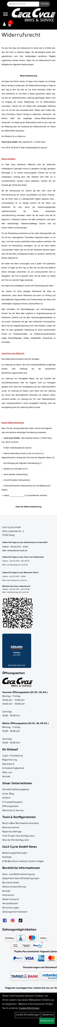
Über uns (7, 772)
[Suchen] (44, 4)
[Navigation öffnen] (5, 15)
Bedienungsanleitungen (14, 853)
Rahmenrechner (10, 828)
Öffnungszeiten (10, 806)
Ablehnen (48, 1015)
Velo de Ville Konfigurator (15, 840)
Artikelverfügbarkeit (13, 768)
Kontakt (6, 777)
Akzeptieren (47, 1021)
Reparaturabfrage (11, 832)
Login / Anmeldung (12, 756)
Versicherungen (10, 908)
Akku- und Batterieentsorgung (18, 874)
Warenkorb (8, 764)
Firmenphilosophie (12, 802)
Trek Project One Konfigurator (18, 836)
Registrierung (9, 760)
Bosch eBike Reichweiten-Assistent (20, 823)
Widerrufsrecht (10, 899)
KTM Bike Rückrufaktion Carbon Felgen (23, 861)
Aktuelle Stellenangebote (15, 789)
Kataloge (7, 857)
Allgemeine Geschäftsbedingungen (20, 878)
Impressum (8, 895)
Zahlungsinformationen (14, 912)
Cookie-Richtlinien (29, 1008)
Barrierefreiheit (10, 883)
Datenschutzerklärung (14, 887)
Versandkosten (10, 903)
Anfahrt (6, 798)
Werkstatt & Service (13, 810)
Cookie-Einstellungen (28, 1015)
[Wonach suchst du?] (23, 4)
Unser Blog (8, 794)
